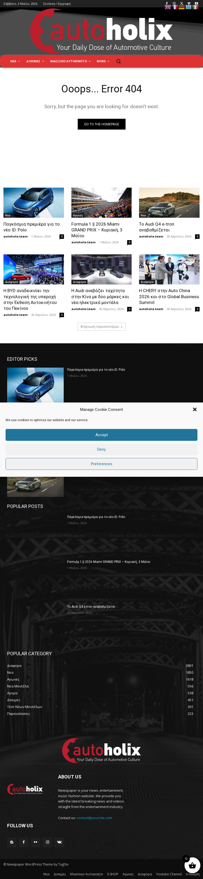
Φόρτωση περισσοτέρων (101, 326)
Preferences (101, 464)
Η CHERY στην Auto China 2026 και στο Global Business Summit (169, 296)
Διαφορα (11, 282)
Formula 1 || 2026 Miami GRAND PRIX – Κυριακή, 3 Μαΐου (96, 230)
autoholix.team (15, 237)
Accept (101, 435)
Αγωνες (78, 215)
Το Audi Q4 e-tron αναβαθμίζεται (91, 607)
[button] (194, 409)
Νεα (7, 215)
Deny (101, 449)
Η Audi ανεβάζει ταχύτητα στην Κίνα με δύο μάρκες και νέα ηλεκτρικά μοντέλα (100, 296)
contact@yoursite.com (94, 817)
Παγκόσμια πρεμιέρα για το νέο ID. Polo (96, 370)
